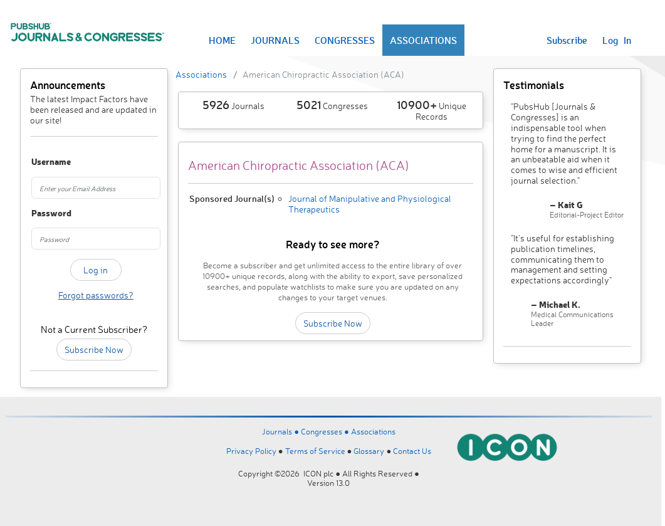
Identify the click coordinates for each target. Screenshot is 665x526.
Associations (201, 74)
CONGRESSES (345, 40)
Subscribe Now (94, 349)
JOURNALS (275, 40)
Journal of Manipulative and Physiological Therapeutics (369, 203)
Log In (616, 40)
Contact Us (412, 451)
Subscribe (567, 40)
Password (40, 213)
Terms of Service (315, 451)
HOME (222, 40)
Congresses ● (326, 431)
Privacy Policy (251, 451)
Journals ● (281, 431)
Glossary (368, 451)
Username (40, 162)
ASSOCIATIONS (423, 40)
